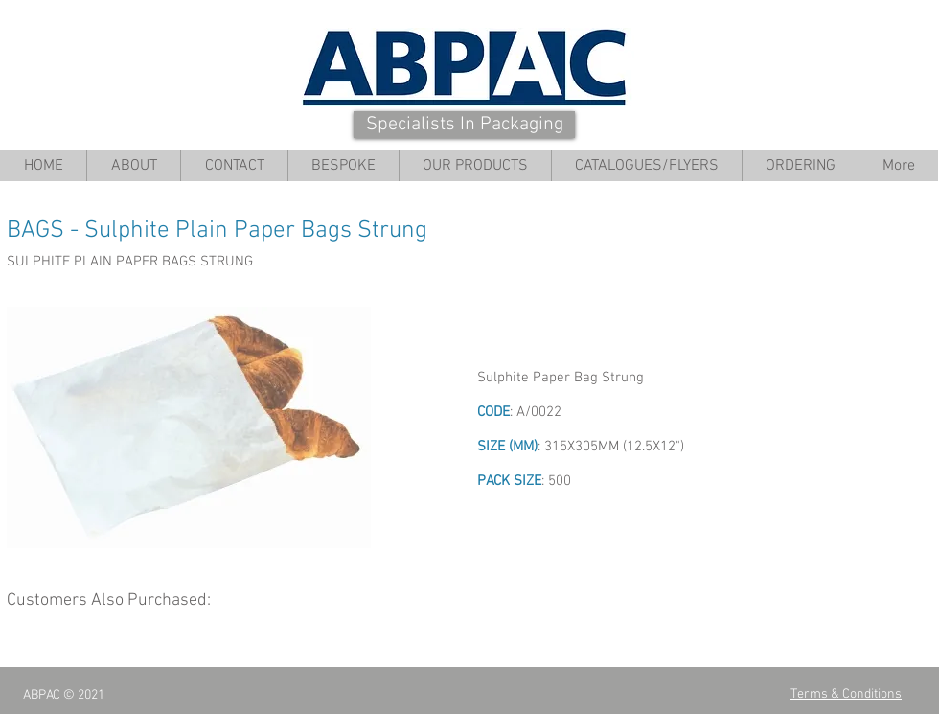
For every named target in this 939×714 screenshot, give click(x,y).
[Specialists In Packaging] (464, 124)
